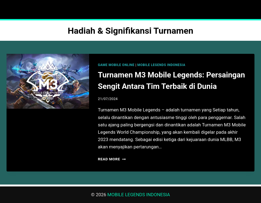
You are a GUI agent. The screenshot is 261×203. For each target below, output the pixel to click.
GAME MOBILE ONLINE (116, 65)
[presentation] (48, 81)
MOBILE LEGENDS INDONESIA (161, 65)
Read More (112, 159)
